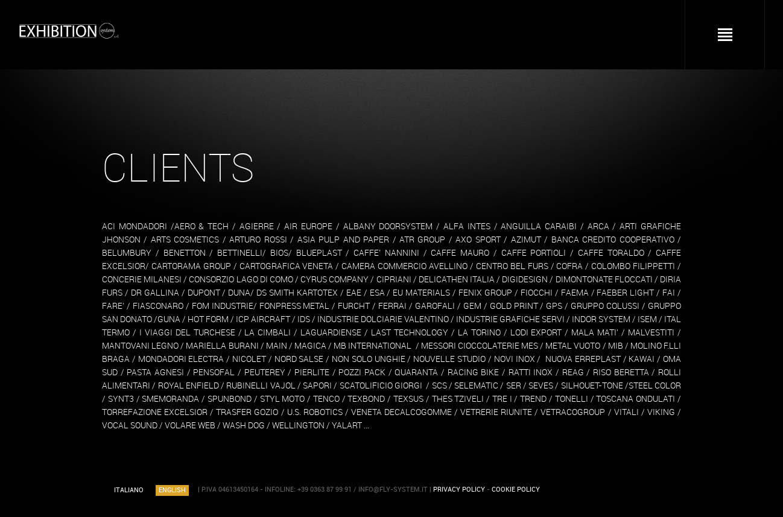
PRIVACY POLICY (459, 489)
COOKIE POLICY (516, 489)
